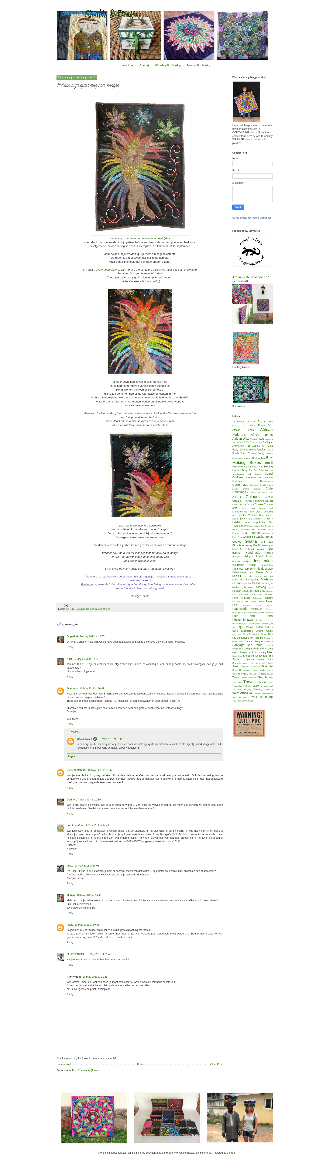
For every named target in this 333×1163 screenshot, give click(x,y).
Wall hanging (244, 689)
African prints (262, 434)
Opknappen (258, 598)
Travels (250, 682)
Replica (256, 634)
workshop (266, 697)
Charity (263, 485)
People (269, 609)
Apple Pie (257, 442)
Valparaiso (237, 686)
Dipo (246, 512)
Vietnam (247, 686)
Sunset (255, 670)
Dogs (259, 511)
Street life (237, 670)
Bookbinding (258, 458)
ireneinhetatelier (76, 770)
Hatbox (269, 553)
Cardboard (238, 477)
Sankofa (269, 641)
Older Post (216, 1064)
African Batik (265, 425)
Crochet (269, 501)
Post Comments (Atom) (85, 1070)
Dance (252, 508)
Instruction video (244, 564)
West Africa (240, 693)
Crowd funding (239, 504)
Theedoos (236, 682)
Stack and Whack (264, 663)
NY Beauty (267, 591)
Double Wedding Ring (251, 515)
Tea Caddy (254, 674)
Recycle (247, 634)
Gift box (267, 541)
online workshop (241, 598)
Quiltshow (236, 634)
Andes (247, 442)
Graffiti (257, 545)
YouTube (236, 700)
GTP (243, 549)
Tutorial (263, 682)
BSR (246, 466)
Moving (261, 587)
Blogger (231, 1152)
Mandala (247, 583)
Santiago (238, 645)
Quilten (259, 627)
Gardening (249, 536)
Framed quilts (240, 533)
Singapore (249, 659)
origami (269, 598)
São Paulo (254, 645)
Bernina (252, 453)
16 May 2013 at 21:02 (110, 739)
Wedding (269, 689)
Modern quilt (239, 587)
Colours (90, 609)
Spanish (236, 663)
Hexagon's (237, 556)
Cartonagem (266, 481)
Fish (254, 529)
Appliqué (268, 442)
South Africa (265, 659)
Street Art (267, 666)
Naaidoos (247, 591)
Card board (264, 473)
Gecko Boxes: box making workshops (251, 217)
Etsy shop (246, 518)
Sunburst (247, 670)
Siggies (236, 659)
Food (270, 529)
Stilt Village (255, 666)
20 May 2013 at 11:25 (95, 976)
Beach (270, 450)
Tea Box (243, 673)
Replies (75, 731)
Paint (261, 601)
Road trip (258, 638)
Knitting (236, 575)
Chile (269, 488)
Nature (257, 590)
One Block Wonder (261, 594)
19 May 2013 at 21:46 (98, 954)
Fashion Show (253, 526)
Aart (69, 659)
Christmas (239, 492)
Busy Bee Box (250, 470)
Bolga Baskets (244, 458)
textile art (252, 677)
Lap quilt (247, 576)
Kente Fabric (264, 572)
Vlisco (256, 686)
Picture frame (266, 612)
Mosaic (251, 587)
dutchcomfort (75, 825)
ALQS (261, 438)
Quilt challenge (250, 623)
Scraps (269, 645)
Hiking (247, 556)
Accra (261, 421)
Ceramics (254, 485)
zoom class (247, 700)
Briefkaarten (237, 467)
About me (127, 65)
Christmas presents (256, 492)
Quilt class (263, 623)
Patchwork (239, 608)
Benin (243, 453)
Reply (70, 647)
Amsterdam (237, 442)
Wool (254, 697)
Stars (235, 666)
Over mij (144, 65)
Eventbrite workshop (263, 519)
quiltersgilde (247, 630)
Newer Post (64, 1064)
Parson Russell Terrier (258, 605)
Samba (248, 641)
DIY (252, 511)
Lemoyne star (260, 576)
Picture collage (253, 612)
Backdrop (251, 449)
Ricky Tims (267, 634)
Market (256, 583)
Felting (235, 529)
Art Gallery (253, 445)
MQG (270, 587)
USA (270, 682)
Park (235, 605)
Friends (255, 533)
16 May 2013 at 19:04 (85, 659)
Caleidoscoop (266, 470)
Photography (238, 612)
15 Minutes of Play (243, 421)
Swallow (262, 670)
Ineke (70, 865)
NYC (234, 594)
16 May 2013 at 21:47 (100, 770)
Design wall (265, 508)
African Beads (243, 430)
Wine (251, 693)
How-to (236, 561)
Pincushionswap (243, 619)
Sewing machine (248, 652)
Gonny (71, 799)
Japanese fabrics (242, 568)
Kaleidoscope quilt (242, 572)
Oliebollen (243, 594)
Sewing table (265, 652)
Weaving (257, 689)
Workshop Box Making (168, 65)
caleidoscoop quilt (241, 474)
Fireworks (245, 529)
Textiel (236, 677)
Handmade (252, 552)
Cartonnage (240, 484)
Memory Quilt (267, 583)
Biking (260, 453)
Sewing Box (257, 648)
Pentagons (256, 609)
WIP (234, 697)
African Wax (240, 438)
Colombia (237, 497)
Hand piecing (256, 549)
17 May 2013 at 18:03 (87, 865)
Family (242, 525)
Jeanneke (72, 688)
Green (264, 545)
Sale (241, 641)
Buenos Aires (256, 466)
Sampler (258, 641)
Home (140, 1064)
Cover (242, 501)
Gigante (236, 545)
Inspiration (263, 561)
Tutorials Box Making (199, 65)
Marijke (71, 895)
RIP (251, 638)
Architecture (238, 446)
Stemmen (244, 666)
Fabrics (263, 522)
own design (251, 601)
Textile (244, 677)
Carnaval (80, 609)
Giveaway (247, 545)
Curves (259, 504)
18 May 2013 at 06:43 (89, 895)
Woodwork (244, 697)
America (269, 439)
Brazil (269, 462)
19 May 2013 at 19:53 (87, 924)
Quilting (259, 630)
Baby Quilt (238, 449)
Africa (252, 425)
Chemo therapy (252, 489)
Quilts (269, 630)
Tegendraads (267, 674)
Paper (269, 601)
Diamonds (237, 511)
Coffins (269, 492)
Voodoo (264, 686)
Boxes (255, 462)
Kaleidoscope (263, 568)
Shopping (248, 655)
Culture (250, 504)
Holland (257, 556)
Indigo (247, 561)
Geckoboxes (84, 739)
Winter (258, 693)
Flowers (262, 529)
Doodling (268, 511)
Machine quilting (249, 579)
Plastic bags (262, 620)
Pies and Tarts (252, 616)
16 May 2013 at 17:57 (92, 636)
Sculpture (236, 649)
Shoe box (237, 656)
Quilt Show (246, 627)
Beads (235, 453)
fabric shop (251, 522)
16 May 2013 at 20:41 (92, 688)
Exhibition (237, 522)
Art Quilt (70, 609)
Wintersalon (267, 693)
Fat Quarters (267, 526)
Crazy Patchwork (255, 501)
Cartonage (237, 481)
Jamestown (267, 565)
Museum (236, 591)
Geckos (236, 541)
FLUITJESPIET (76, 954)
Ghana (251, 541)
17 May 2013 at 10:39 (88, 799)
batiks (261, 449)
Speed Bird (247, 663)
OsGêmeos (237, 601)
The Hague (265, 677)
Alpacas (253, 439)
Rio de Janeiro (102, 609)
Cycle (244, 508)
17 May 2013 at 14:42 (96, 825)
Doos (234, 515)
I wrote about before (106, 269)
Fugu (240, 537)
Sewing (246, 648)
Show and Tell (264, 655)
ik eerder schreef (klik (155, 238)
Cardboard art (254, 477)
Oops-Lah (73, 636)
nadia (70, 924)
